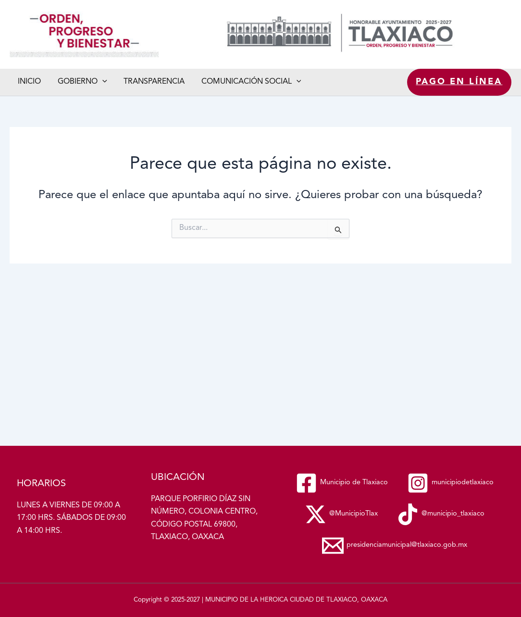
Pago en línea (459, 81)
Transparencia (151, 82)
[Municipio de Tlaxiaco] (394, 451)
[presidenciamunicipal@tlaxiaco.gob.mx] (395, 545)
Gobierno (80, 82)
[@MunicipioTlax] (451, 483)
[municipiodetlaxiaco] (345, 483)
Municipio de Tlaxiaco (12, 57)
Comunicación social (247, 82)
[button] (100, 82)
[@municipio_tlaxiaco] (394, 514)
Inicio (28, 82)
